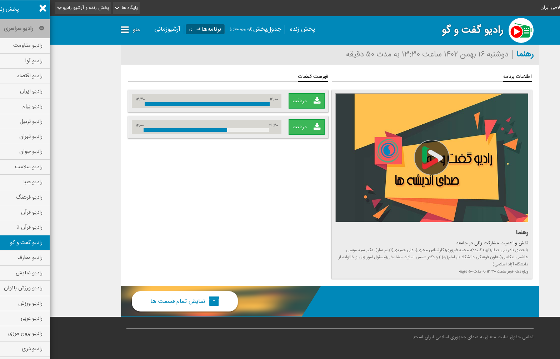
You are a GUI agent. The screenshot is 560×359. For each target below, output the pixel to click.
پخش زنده (252, 29)
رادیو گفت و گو (422, 30)
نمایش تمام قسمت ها (134, 301)
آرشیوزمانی (117, 29)
